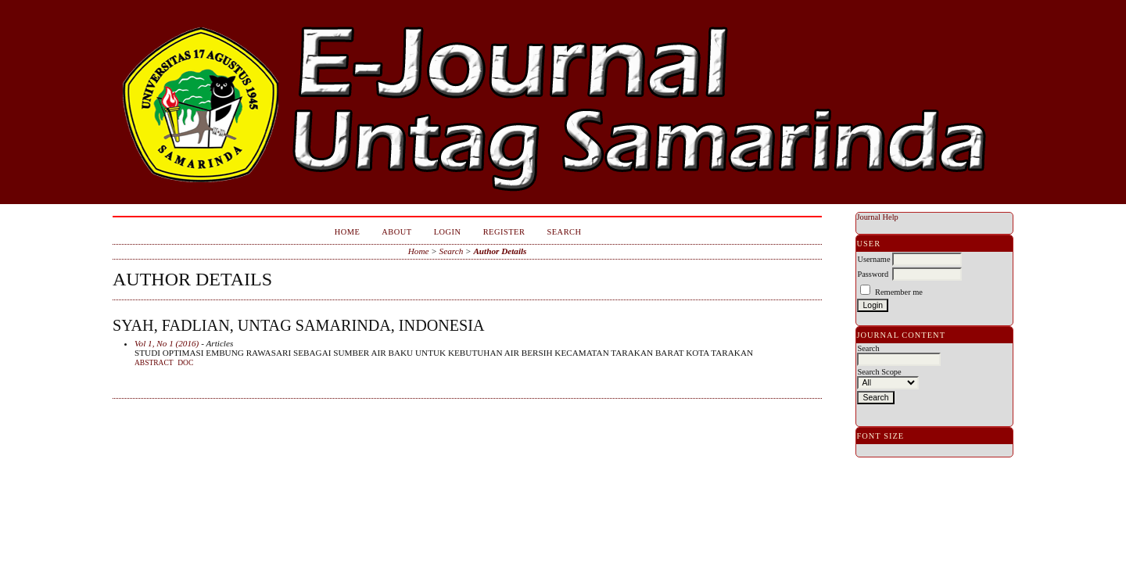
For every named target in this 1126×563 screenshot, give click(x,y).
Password (872, 274)
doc (185, 363)
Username (873, 259)
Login (447, 232)
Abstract (154, 363)
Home (347, 232)
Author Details (499, 251)
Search (564, 232)
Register (504, 232)
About (396, 232)
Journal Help (877, 217)
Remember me (899, 292)
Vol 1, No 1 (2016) (166, 343)
